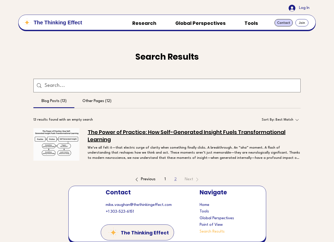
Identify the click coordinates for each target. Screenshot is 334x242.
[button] (145, 179)
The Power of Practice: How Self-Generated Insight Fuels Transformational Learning (186, 135)
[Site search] (170, 85)
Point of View (211, 225)
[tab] (53, 101)
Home (204, 205)
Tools (204, 211)
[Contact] (284, 22)
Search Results (212, 232)
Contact (118, 192)
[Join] (301, 22)
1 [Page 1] (165, 179)
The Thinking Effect (58, 22)
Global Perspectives (217, 218)
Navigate (213, 192)
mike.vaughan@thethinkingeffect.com (139, 205)
